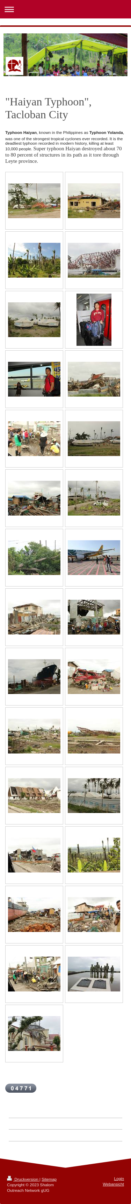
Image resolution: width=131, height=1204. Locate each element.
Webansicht (113, 1184)
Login (119, 1178)
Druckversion (23, 1179)
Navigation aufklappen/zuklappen (65, 9)
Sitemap (49, 1179)
